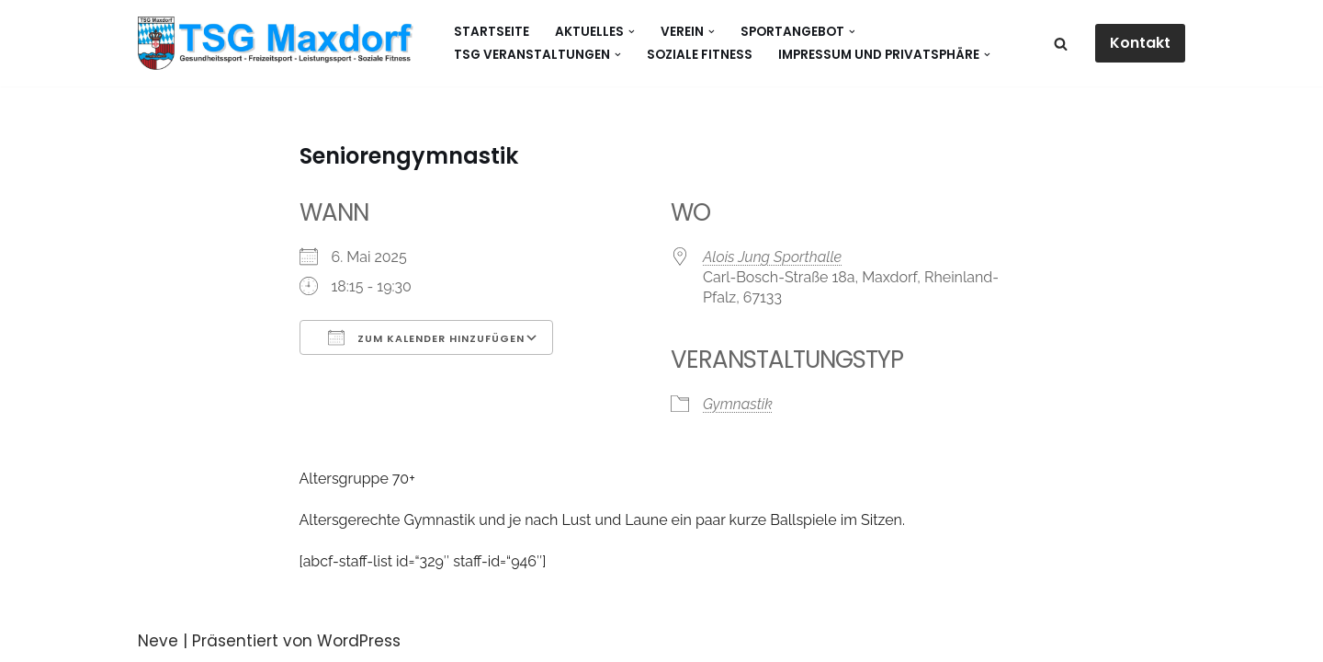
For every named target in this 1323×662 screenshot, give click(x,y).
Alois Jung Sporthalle (772, 257)
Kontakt (1140, 42)
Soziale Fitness (699, 54)
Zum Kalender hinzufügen (426, 337)
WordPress (359, 641)
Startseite (491, 31)
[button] (631, 32)
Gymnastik (738, 404)
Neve (158, 641)
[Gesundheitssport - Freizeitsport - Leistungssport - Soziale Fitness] (280, 43)
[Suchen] (1061, 44)
